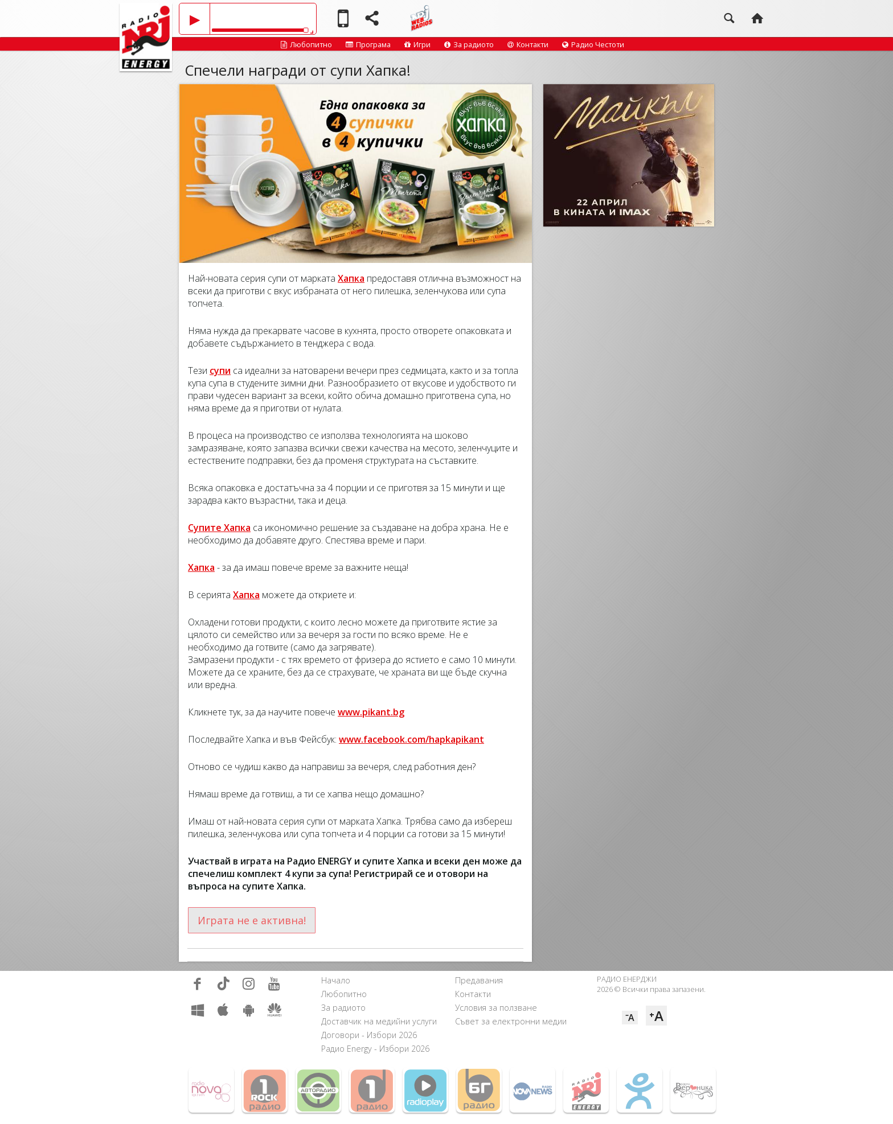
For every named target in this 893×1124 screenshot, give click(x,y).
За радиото (469, 44)
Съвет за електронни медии (511, 1021)
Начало (335, 980)
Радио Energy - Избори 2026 (375, 1048)
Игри (417, 44)
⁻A (629, 1017)
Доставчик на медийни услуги (379, 1021)
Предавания (479, 980)
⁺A (656, 1015)
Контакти (527, 44)
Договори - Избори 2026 (369, 1035)
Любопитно (306, 44)
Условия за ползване (496, 1007)
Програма (368, 44)
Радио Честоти (593, 44)
